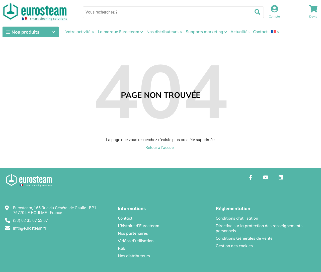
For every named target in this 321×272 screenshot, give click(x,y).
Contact (260, 31)
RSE (121, 248)
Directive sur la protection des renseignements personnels (259, 228)
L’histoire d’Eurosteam (138, 225)
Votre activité (78, 31)
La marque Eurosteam (118, 31)
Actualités (240, 31)
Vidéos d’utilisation (135, 240)
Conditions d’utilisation (237, 218)
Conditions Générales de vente (244, 238)
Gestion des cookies (234, 245)
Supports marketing (204, 31)
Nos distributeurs (162, 31)
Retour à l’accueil (160, 147)
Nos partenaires (133, 233)
